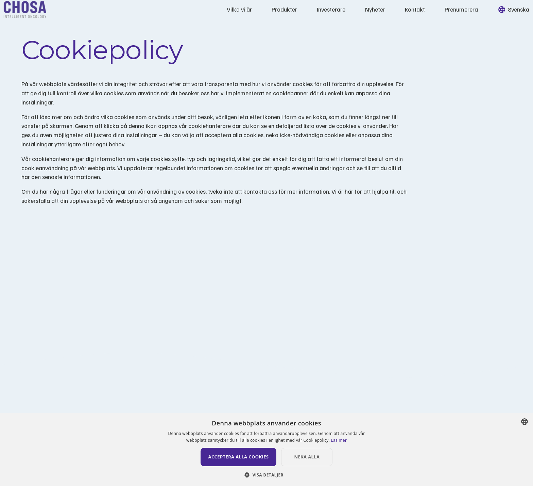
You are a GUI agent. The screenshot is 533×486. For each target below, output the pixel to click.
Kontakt (397, 13)
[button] (266, 474)
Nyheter (357, 13)
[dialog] (266, 449)
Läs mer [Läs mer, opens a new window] (339, 440)
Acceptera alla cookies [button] (238, 457)
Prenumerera (443, 13)
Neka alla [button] (319, 457)
